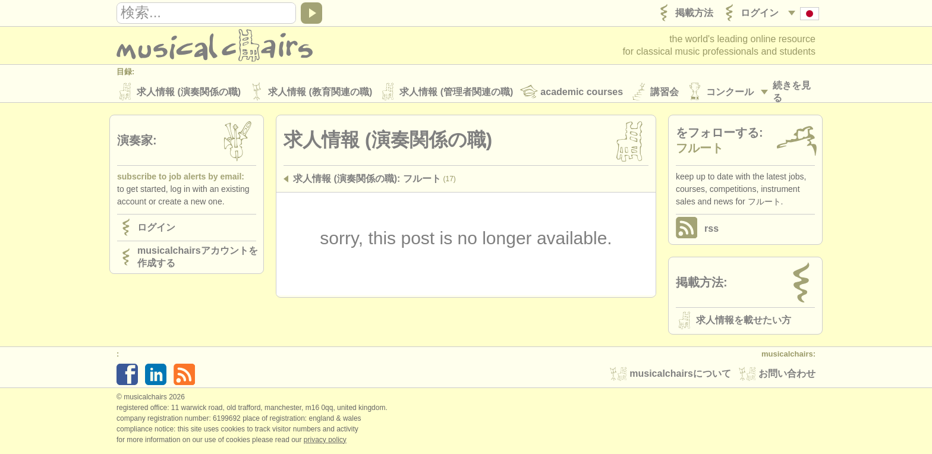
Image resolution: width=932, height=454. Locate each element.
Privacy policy (325, 441)
